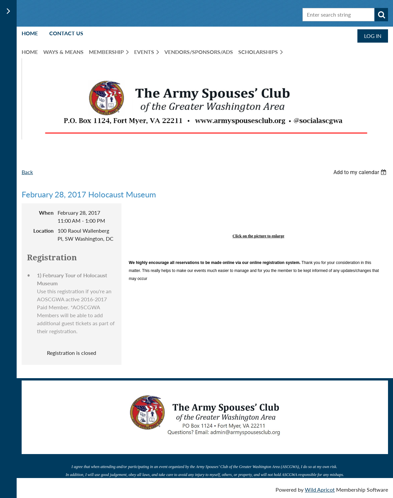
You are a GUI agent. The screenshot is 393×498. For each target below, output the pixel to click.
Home (30, 33)
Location (43, 230)
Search (381, 14)
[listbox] (360, 172)
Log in (372, 36)
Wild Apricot (320, 489)
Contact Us (66, 33)
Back (27, 172)
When (46, 212)
